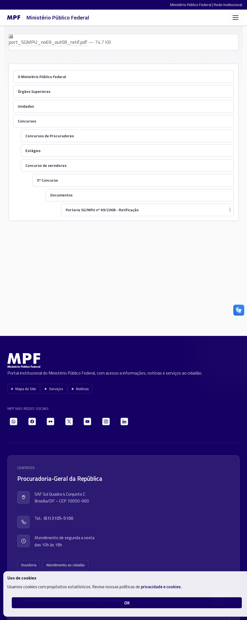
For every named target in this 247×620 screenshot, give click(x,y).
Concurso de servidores (45, 165)
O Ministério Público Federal (42, 76)
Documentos (61, 195)
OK (127, 602)
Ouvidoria (28, 565)
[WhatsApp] (13, 421)
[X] (69, 421)
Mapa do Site (23, 389)
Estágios (32, 150)
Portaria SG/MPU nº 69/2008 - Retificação (102, 210)
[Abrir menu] (235, 17)
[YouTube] (87, 421)
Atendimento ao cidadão (65, 565)
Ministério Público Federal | (192, 4)
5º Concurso (47, 180)
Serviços (54, 389)
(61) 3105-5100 (58, 518)
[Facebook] (32, 421)
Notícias (80, 389)
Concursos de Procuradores (49, 136)
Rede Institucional (228, 4)
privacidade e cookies (161, 586)
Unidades (26, 106)
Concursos (27, 121)
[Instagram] (106, 421)
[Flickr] (50, 421)
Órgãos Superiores (34, 91)
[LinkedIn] (124, 421)
